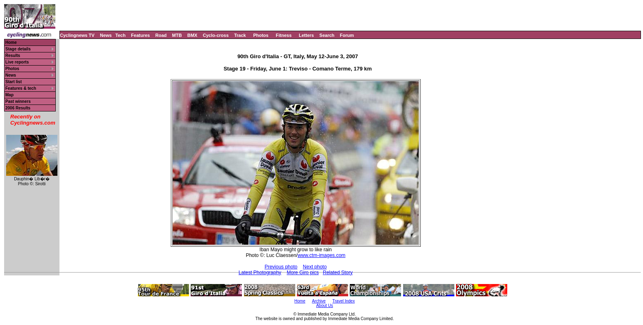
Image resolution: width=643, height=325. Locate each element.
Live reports (17, 62)
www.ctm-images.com (322, 255)
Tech (120, 35)
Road (161, 35)
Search (327, 35)
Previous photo (280, 267)
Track (240, 35)
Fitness (284, 35)
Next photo (315, 267)
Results (12, 55)
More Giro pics (303, 272)
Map (9, 95)
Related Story (338, 272)
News (106, 35)
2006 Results (17, 108)
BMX (192, 35)
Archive (319, 301)
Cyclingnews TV (77, 35)
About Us (324, 305)
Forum (347, 35)
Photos (260, 35)
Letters (306, 35)
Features (140, 35)
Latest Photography (260, 272)
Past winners (18, 101)
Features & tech (20, 88)
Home (11, 42)
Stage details (18, 49)
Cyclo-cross (216, 35)
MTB (177, 35)
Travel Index (344, 301)
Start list (13, 82)
